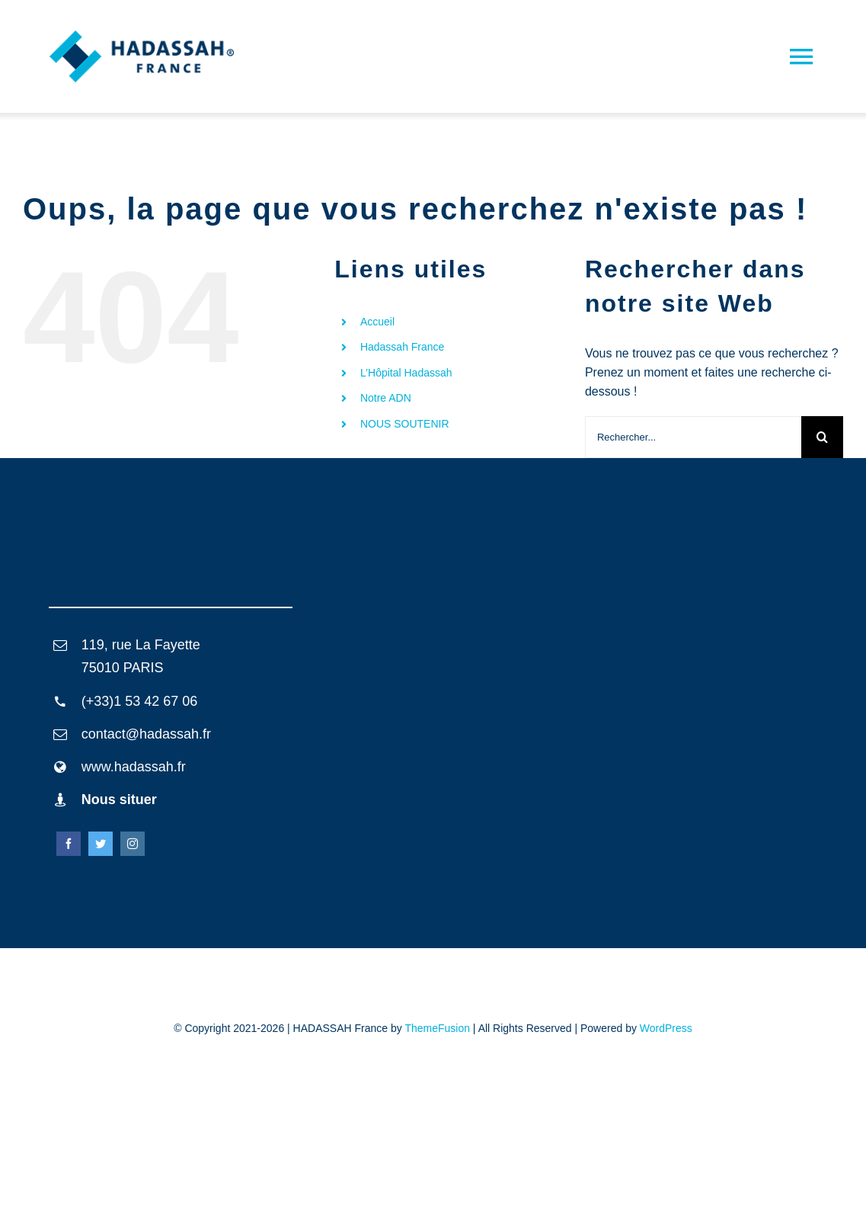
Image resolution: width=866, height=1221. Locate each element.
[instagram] (132, 844)
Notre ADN (385, 398)
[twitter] (100, 844)
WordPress (666, 1028)
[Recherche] (822, 437)
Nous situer (119, 799)
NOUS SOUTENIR (404, 424)
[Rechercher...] (693, 437)
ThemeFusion (437, 1028)
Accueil (377, 322)
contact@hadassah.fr (146, 734)
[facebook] (68, 844)
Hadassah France (402, 347)
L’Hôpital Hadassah (406, 373)
